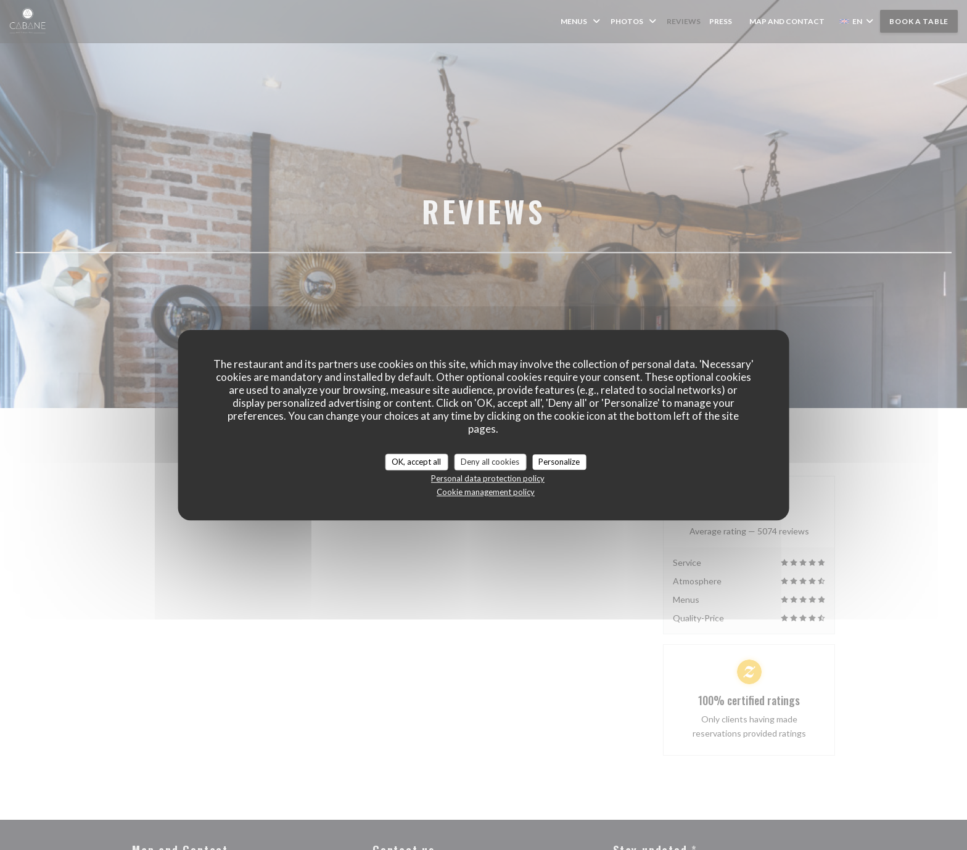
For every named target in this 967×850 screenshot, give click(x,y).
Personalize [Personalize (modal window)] (559, 462)
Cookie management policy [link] (486, 492)
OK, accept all (416, 462)
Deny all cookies (490, 462)
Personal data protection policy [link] (488, 478)
